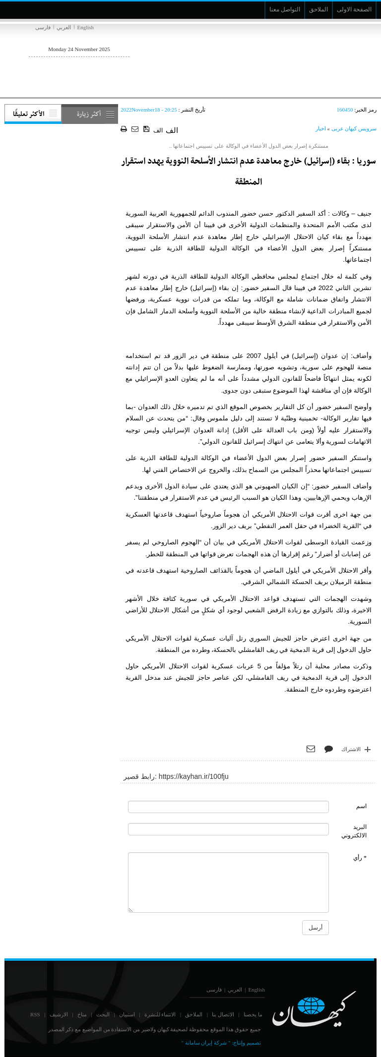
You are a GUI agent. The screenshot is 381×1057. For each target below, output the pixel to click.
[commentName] (228, 807)
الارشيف (59, 1014)
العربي (64, 27)
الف (158, 130)
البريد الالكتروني (354, 831)
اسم (361, 806)
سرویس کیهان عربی (354, 128)
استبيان (127, 1014)
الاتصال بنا (223, 1014)
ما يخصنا (253, 1014)
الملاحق (193, 1014)
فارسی (43, 27)
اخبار (321, 128)
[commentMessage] (228, 882)
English (85, 27)
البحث (103, 1014)
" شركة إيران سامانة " (205, 1043)
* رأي (360, 857)
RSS (35, 1014)
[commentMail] (228, 829)
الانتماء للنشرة (160, 1014)
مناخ (82, 1014)
